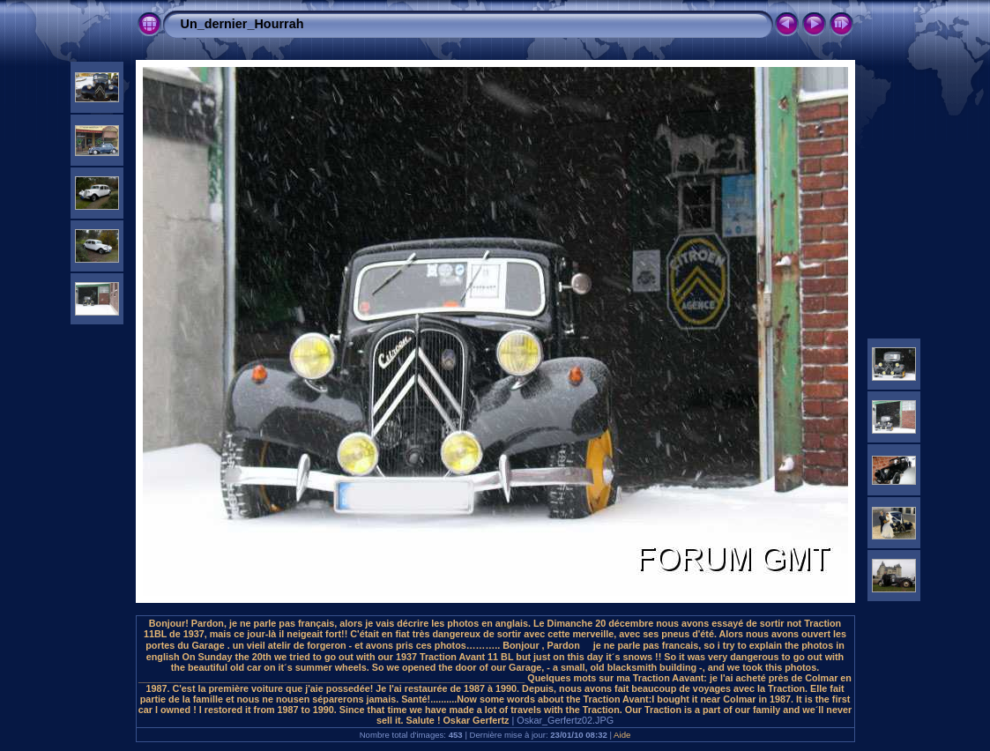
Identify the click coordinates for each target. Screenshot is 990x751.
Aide (622, 735)
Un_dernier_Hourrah (242, 24)
